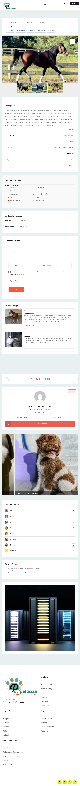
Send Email (43, 424)
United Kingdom (47, 727)
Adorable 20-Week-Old (15, 493)
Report (10, 30)
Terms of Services (10, 756)
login (43, 693)
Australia (44, 731)
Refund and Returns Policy (13, 752)
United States (46, 718)
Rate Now (28, 329)
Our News (45, 701)
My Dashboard (47, 684)
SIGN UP (74, 3)
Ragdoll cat (28, 336)
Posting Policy (8, 764)
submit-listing (46, 689)
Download (20, 30)
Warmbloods (29, 313)
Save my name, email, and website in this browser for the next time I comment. (38, 272)
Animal (6, 735)
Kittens (6, 723)
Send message (22, 417)
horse (22, 226)
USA (26, 226)
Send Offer (58, 417)
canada (44, 723)
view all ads (40, 412)
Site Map (6, 760)
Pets (5, 731)
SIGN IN (66, 3)
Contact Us (45, 705)
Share (51, 30)
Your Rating (12, 274)
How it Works (8, 748)
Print (30, 30)
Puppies (6, 718)
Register (44, 697)
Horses (70, 166)
